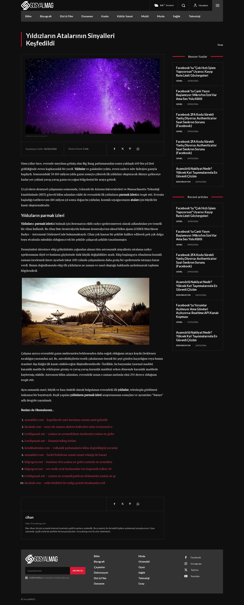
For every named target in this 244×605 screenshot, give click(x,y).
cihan (29, 517)
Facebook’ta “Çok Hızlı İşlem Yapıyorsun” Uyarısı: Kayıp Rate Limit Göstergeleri (196, 71)
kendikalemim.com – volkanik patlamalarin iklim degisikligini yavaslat (71, 448)
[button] (183, 5)
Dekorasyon (183, 181)
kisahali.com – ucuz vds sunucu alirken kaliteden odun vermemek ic (69, 426)
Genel (179, 80)
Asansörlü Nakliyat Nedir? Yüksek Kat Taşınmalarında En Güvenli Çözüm (196, 172)
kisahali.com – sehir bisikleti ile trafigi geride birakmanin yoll (65, 483)
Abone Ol (78, 570)
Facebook (196, 557)
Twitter (195, 570)
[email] (47, 570)
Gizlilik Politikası (36, 578)
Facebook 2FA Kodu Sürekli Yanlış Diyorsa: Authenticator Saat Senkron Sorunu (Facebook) (196, 120)
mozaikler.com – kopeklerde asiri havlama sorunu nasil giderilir (66, 420)
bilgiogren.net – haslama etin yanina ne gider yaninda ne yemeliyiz (68, 462)
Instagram (196, 563)
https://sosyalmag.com (35, 523)
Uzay (220, 44)
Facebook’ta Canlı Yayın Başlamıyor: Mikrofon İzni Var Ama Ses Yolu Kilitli (196, 95)
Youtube (195, 576)
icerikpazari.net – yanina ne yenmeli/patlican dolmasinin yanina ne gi (70, 476)
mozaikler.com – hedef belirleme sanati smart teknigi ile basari (66, 455)
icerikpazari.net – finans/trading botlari (50, 441)
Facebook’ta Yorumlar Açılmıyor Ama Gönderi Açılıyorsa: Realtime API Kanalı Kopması (197, 311)
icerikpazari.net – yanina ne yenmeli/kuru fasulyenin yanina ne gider (69, 434)
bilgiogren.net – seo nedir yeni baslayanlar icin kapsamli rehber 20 (68, 469)
